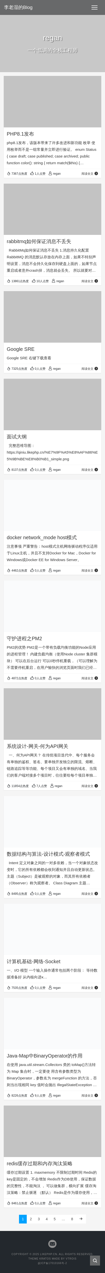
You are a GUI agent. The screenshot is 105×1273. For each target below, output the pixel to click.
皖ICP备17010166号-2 (52, 1263)
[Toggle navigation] (94, 7)
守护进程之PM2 (24, 638)
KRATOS (45, 1258)
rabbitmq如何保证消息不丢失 (39, 241)
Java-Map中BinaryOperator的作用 (44, 1056)
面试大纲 (17, 436)
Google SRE (20, 349)
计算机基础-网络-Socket (33, 961)
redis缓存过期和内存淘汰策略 (39, 1163)
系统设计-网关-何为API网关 (37, 746)
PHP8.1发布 (20, 134)
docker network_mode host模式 (42, 537)
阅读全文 (90, 173)
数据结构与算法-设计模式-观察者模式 (48, 854)
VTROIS (71, 1258)
